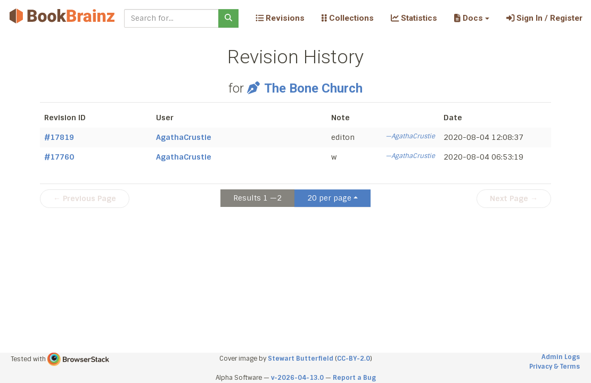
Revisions (280, 18)
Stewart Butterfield (300, 358)
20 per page (329, 198)
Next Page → (514, 198)
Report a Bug (354, 377)
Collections (348, 18)
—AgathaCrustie (410, 136)
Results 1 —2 (257, 198)
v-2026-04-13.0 (297, 377)
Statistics (414, 18)
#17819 (59, 137)
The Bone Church (304, 88)
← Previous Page (84, 198)
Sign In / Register (544, 18)
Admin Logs (560, 357)
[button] (471, 18)
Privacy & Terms (554, 366)
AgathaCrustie (183, 137)
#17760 (59, 157)
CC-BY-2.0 (353, 358)
